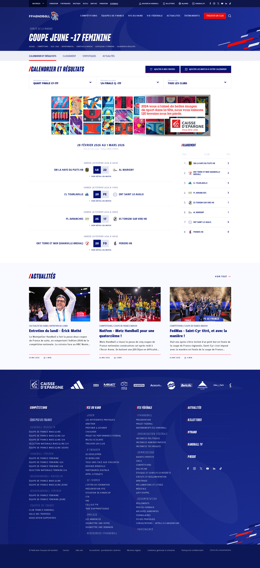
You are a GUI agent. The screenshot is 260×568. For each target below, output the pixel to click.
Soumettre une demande (99, 527)
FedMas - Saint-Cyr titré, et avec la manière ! (198, 333)
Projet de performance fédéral (103, 436)
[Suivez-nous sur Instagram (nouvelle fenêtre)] (214, 3)
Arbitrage (141, 481)
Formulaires (143, 515)
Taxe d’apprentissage (97, 509)
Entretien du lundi (59, 326)
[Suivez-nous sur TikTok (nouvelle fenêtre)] (230, 3)
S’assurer (91, 432)
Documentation (147, 499)
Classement (69, 56)
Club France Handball (42, 510)
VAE (87, 501)
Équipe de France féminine (44, 458)
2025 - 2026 (55, 47)
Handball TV (195, 444)
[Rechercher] (229, 15)
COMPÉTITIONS (143, 465)
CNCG (139, 461)
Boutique (76, 4)
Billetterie (195, 420)
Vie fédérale (155, 15)
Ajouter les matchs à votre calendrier (206, 69)
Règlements (142, 503)
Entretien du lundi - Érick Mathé (55, 331)
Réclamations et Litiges (149, 485)
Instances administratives (151, 442)
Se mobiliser (93, 458)
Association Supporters (42, 518)
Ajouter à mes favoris (162, 69)
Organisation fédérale (153, 434)
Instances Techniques (148, 446)
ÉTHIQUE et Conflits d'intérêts (153, 473)
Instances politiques (148, 438)
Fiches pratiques (145, 519)
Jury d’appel (143, 493)
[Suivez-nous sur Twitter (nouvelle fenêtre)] (218, 3)
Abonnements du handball (151, 428)
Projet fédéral (144, 424)
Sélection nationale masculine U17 (49, 444)
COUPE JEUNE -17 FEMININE (104, 47)
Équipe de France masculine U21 (47, 436)
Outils (85, 4)
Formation (53, 4)
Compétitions (88, 15)
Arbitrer (91, 424)
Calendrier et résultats (42, 56)
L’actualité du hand (38, 326)
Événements (192, 15)
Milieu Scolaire (94, 440)
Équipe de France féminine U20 (46, 462)
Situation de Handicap (98, 493)
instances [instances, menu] (38, 3)
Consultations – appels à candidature (157, 523)
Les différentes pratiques (100, 420)
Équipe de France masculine (45, 432)
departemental (68, 47)
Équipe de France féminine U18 (46, 466)
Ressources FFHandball (102, 533)
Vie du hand (135, 15)
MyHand (192, 432)
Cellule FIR (92, 505)
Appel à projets (94, 474)
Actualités (173, 15)
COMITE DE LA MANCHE (84, 47)
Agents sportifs (145, 457)
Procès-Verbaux (145, 507)
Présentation (143, 420)
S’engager (93, 450)
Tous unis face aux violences (102, 462)
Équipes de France (112, 15)
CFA (88, 497)
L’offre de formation (98, 485)
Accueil (32, 47)
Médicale (141, 489)
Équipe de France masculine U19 (47, 440)
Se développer (93, 454)
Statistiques (89, 56)
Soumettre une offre (98, 523)
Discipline (141, 469)
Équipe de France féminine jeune (47, 499)
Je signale (114, 4)
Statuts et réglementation (151, 477)
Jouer (91, 415)
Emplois (94, 4)
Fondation (103, 4)
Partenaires (65, 4)
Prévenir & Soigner (96, 428)
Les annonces (93, 519)
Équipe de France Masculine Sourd (48, 448)
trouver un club (215, 15)
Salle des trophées (40, 514)
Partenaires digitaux (97, 470)
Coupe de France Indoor (125, 326)
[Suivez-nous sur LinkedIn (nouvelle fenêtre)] (226, 3)
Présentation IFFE (95, 489)
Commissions (146, 452)
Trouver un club (95, 444)
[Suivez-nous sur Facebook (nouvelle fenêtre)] (210, 3)
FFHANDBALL (145, 415)
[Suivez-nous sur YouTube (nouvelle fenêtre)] (222, 3)
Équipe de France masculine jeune (48, 485)
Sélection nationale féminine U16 (48, 470)
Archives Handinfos (147, 511)
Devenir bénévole (95, 466)
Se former (93, 480)
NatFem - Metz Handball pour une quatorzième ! (126, 333)
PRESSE (192, 456)
